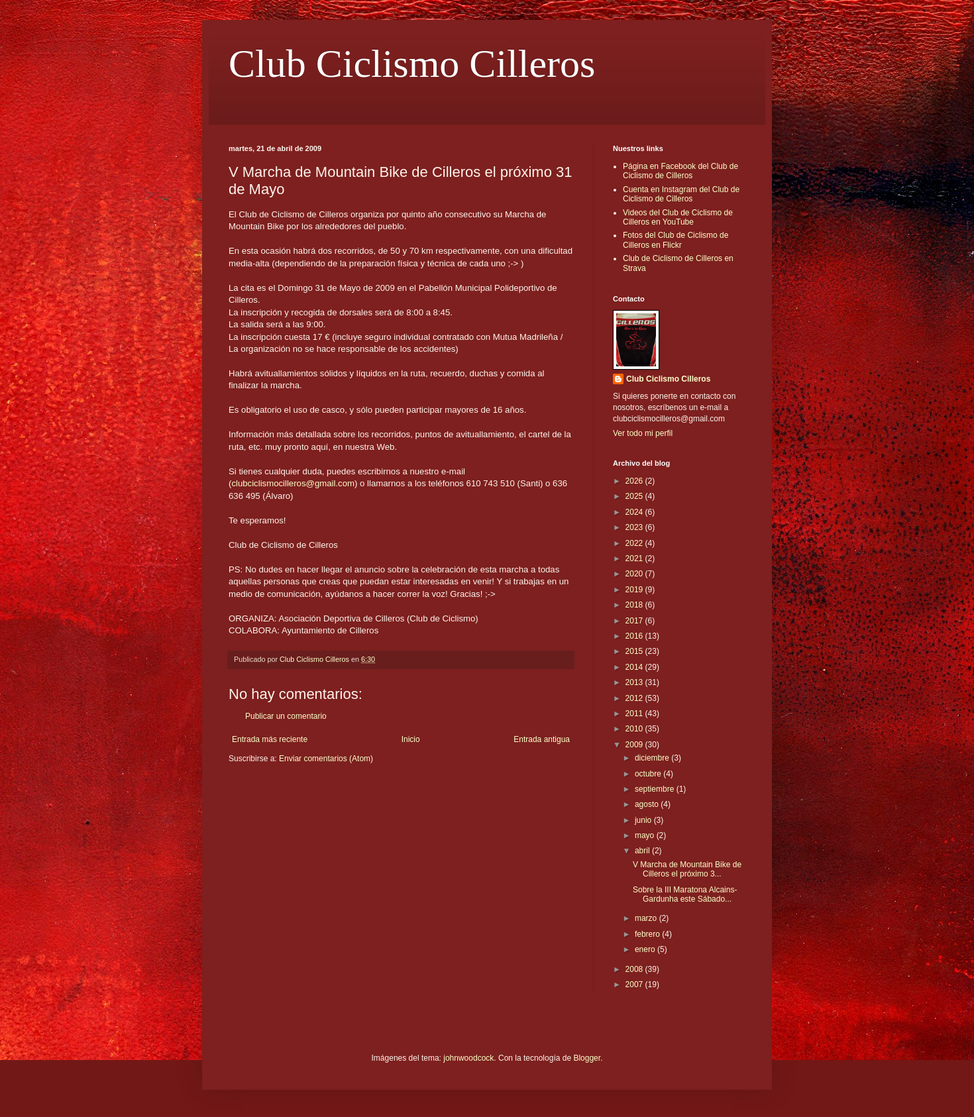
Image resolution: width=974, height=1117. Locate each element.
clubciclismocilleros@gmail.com (292, 483)
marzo (647, 918)
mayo (646, 835)
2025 (635, 496)
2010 (635, 728)
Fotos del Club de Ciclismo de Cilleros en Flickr (675, 240)
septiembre (655, 789)
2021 (635, 558)
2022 (635, 543)
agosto (648, 804)
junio (644, 820)
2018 (635, 605)
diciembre (653, 758)
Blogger (586, 1058)
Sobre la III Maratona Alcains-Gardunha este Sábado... (685, 894)
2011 (635, 713)
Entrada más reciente (269, 739)
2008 (635, 969)
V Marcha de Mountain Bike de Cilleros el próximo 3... (687, 869)
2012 (635, 698)
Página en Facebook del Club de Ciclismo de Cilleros (680, 171)
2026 (635, 481)
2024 (635, 512)
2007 (635, 984)
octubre (649, 773)
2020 (635, 573)
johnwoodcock (468, 1058)
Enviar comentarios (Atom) (326, 758)
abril (643, 850)
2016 (635, 636)
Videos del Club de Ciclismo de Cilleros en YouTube (678, 217)
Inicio (411, 739)
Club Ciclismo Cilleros (412, 63)
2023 (635, 527)
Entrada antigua (542, 739)
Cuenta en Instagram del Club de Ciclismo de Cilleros (681, 194)
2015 (635, 651)
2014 (635, 667)
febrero (648, 934)
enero (646, 949)
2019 (635, 589)
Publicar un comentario (286, 716)
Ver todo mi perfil (643, 433)
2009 (635, 744)
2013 (635, 682)
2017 (635, 620)
